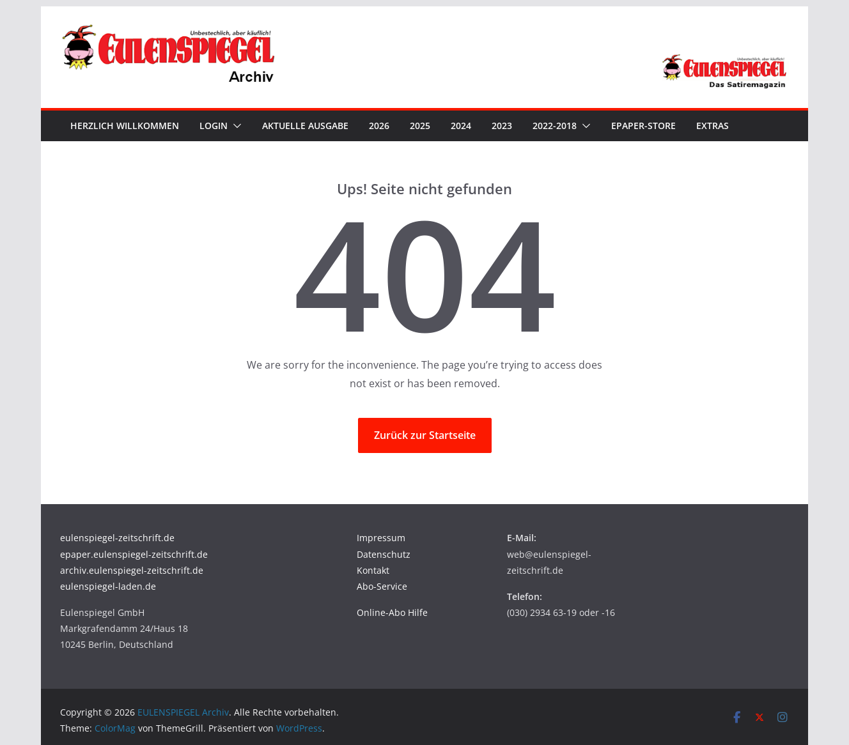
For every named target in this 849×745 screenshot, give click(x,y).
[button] (235, 126)
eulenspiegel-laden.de (108, 586)
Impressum (381, 538)
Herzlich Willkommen (124, 125)
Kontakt (373, 570)
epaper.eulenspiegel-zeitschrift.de (134, 554)
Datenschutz (383, 554)
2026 (379, 125)
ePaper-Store (643, 125)
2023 (502, 125)
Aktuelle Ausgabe (305, 125)
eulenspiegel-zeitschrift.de (117, 538)
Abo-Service (382, 586)
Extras (712, 125)
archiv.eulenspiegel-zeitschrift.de (131, 570)
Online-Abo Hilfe (392, 612)
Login (213, 125)
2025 (420, 125)
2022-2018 (555, 125)
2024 (461, 125)
